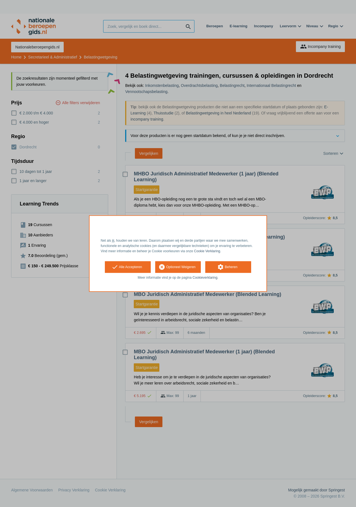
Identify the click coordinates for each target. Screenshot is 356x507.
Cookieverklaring (204, 278)
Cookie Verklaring (207, 251)
